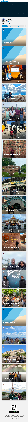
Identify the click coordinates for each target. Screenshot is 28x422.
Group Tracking (19, 415)
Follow (5, 26)
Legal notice (22, 416)
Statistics (20, 26)
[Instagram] (12, 418)
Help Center (17, 416)
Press (23, 415)
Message (12, 26)
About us (14, 415)
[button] (26, 1)
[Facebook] (14, 418)
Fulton (7, 21)
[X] (18, 418)
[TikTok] (16, 418)
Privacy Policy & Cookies (11, 416)
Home (12, 415)
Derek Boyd (8, 19)
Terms (5, 416)
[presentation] (25, 23)
